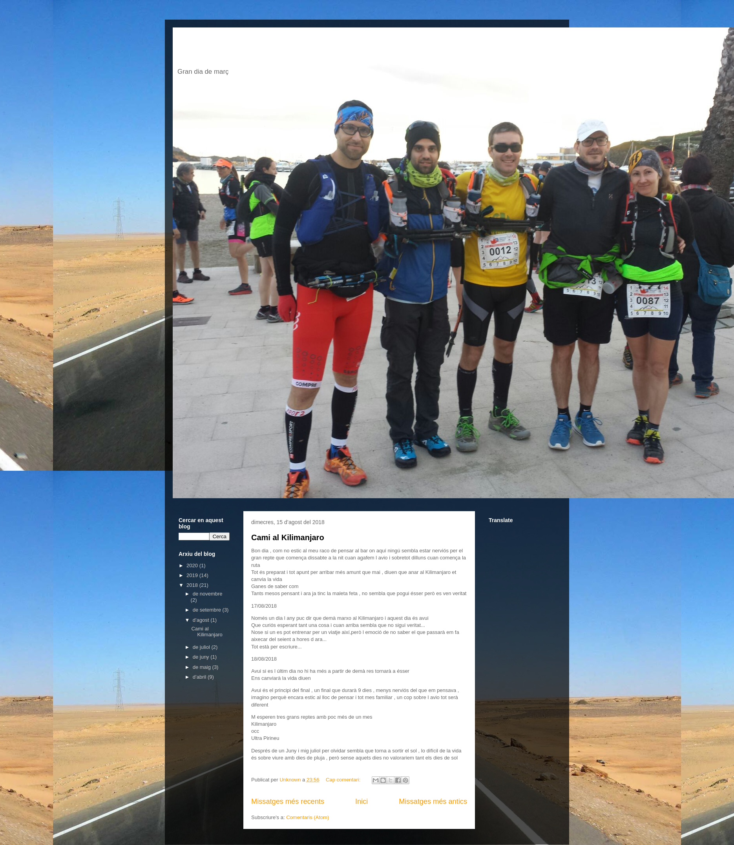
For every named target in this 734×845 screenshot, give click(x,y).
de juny (202, 657)
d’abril (200, 677)
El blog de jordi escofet (296, 49)
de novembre (208, 594)
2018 (192, 585)
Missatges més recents (287, 801)
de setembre (208, 610)
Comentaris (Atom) (307, 817)
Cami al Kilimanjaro (287, 537)
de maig (202, 667)
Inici (361, 801)
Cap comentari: (344, 780)
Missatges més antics (433, 801)
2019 (192, 575)
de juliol (202, 647)
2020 (192, 565)
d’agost (202, 620)
